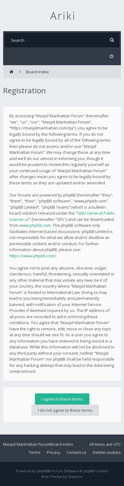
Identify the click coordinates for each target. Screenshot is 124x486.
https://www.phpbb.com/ (32, 256)
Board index (61, 444)
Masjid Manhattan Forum (26, 444)
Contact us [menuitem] (77, 452)
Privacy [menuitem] (53, 452)
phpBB (42, 471)
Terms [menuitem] (35, 452)
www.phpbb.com (35, 225)
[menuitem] (111, 56)
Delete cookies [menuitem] (107, 452)
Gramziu (75, 476)
